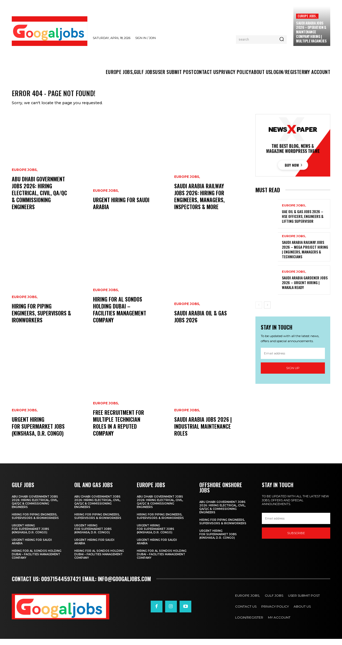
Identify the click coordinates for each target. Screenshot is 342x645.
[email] (293, 359)
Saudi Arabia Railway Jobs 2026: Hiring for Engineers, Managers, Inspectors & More (199, 202)
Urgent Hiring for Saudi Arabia (121, 209)
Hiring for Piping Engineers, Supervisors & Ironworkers (41, 319)
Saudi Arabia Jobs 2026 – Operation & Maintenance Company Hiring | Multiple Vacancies (311, 32)
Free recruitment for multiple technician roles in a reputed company (118, 429)
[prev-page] (258, 310)
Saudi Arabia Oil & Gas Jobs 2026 (200, 322)
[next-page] (267, 310)
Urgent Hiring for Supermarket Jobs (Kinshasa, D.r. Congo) (38, 432)
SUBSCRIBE (296, 539)
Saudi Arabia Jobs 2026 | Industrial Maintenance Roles (203, 432)
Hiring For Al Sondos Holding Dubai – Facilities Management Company (119, 315)
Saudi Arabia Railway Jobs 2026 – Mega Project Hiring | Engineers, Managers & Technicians (305, 255)
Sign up (293, 374)
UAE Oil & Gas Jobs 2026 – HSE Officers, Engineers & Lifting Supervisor (303, 222)
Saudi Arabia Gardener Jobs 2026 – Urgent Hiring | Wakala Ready (305, 288)
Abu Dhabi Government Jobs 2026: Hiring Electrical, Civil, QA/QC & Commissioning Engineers (39, 199)
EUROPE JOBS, (307, 16)
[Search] (282, 39)
